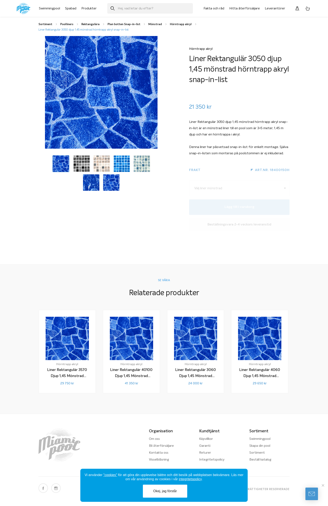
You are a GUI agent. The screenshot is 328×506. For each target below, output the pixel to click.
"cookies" (110, 475)
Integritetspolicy (211, 459)
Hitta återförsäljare (244, 8)
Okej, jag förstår (165, 491)
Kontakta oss (158, 452)
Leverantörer (275, 8)
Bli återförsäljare (161, 446)
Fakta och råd (214, 8)
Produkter (89, 8)
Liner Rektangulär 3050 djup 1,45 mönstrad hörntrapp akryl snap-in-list (83, 29)
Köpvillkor (206, 439)
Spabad (70, 8)
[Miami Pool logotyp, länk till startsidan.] (23, 8)
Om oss (154, 439)
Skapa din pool (259, 446)
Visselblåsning (159, 459)
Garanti (204, 446)
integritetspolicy (190, 479)
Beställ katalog (260, 459)
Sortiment (257, 452)
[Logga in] (297, 8)
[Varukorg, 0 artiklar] (308, 8)
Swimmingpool (49, 8)
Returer (205, 452)
